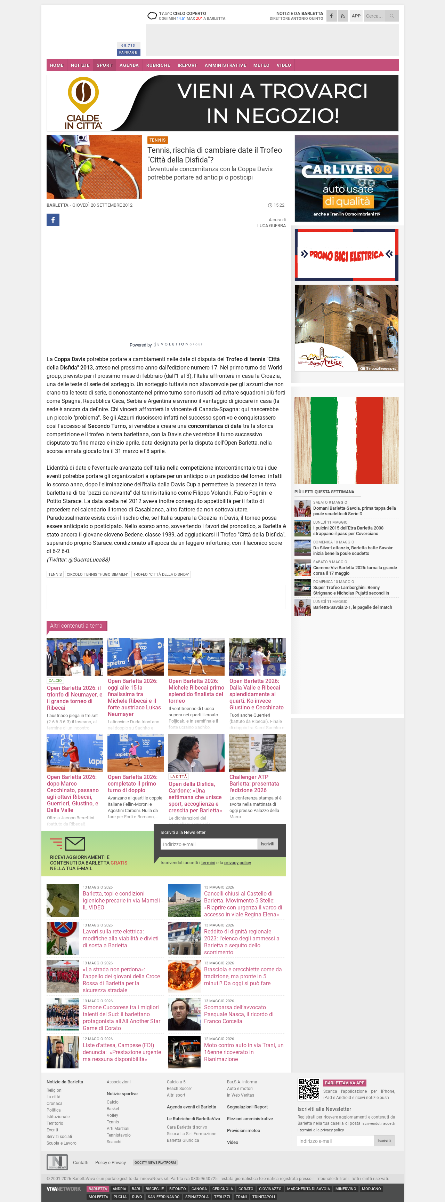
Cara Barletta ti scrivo (187, 1127)
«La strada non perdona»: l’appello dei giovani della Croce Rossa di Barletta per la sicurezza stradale (121, 980)
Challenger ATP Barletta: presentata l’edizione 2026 (254, 784)
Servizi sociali (59, 1136)
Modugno (371, 1189)
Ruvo (137, 1197)
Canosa (199, 1189)
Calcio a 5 (176, 1081)
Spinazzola (197, 1197)
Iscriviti (267, 844)
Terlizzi (222, 1197)
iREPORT (188, 65)
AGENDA (129, 65)
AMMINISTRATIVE (225, 65)
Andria (119, 1189)
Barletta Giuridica (183, 1140)
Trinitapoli (263, 1197)
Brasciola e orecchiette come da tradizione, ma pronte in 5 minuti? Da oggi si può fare (243, 976)
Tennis (113, 1121)
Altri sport (176, 1095)
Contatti (80, 1162)
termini (208, 862)
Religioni (55, 1090)
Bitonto (177, 1189)
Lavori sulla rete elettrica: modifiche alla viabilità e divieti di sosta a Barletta (121, 938)
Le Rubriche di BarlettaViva (193, 1118)
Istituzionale (58, 1116)
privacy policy (237, 862)
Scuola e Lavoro (61, 1143)
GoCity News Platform (155, 1162)
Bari (136, 1189)
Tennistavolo (119, 1135)
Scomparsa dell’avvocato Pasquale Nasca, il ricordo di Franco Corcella (239, 1014)
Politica (54, 1110)
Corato (245, 1189)
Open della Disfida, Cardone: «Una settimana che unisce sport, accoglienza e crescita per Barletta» (195, 797)
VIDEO (284, 65)
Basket (113, 1108)
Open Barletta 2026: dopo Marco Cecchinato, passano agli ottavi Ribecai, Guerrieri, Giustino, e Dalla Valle (73, 793)
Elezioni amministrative (250, 1118)
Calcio (113, 1102)
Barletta (98, 1189)
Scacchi (114, 1141)
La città (53, 1096)
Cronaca (55, 1103)
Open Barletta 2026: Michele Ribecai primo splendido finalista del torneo (196, 691)
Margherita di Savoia (308, 1189)
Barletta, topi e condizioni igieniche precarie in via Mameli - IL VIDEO (123, 900)
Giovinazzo (270, 1189)
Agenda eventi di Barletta (191, 1106)
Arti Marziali (118, 1128)
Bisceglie (155, 1189)
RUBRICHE (158, 65)
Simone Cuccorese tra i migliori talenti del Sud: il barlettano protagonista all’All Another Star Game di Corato (121, 1018)
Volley (112, 1115)
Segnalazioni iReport (247, 1106)
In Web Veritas (240, 1095)
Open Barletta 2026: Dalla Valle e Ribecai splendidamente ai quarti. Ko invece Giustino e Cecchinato (256, 694)
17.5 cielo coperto (189, 16)
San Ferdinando (164, 1197)
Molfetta (98, 1197)
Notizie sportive (122, 1093)
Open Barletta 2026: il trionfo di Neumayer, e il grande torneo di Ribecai (75, 698)
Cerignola (222, 1189)
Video (232, 1142)
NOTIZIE (80, 65)
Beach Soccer (179, 1088)
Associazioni (119, 1081)
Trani (241, 1197)
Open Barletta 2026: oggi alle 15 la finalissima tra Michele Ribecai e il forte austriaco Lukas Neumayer (134, 697)
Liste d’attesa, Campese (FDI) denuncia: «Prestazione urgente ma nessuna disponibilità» (122, 1052)
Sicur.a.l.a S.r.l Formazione (191, 1133)
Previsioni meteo (243, 1130)
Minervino (345, 1189)
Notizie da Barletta (65, 1081)
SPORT (104, 65)
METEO (261, 65)
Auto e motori (240, 1088)
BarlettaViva (80, 30)
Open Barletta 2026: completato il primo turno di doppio (132, 784)
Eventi (52, 1129)
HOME (57, 65)
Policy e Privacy (110, 1162)
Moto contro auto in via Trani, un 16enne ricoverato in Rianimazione (244, 1052)
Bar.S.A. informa (242, 1081)
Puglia (120, 1197)
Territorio (55, 1123)
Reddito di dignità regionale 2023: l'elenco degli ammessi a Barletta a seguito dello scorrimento (242, 942)
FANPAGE (128, 52)
